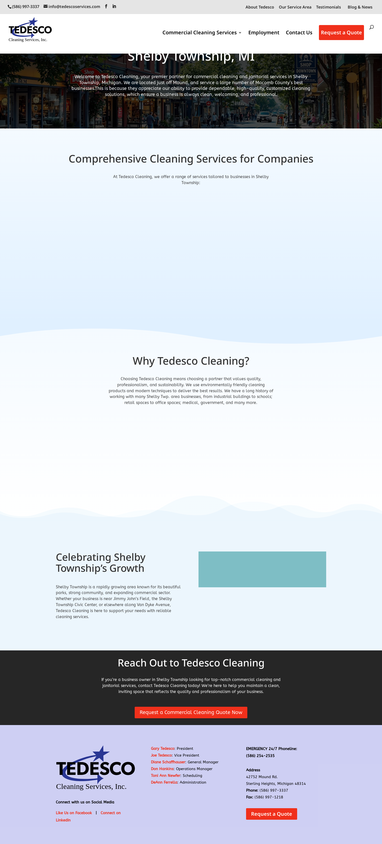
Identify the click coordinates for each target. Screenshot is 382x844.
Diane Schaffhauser (168, 762)
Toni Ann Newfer (165, 775)
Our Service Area (295, 7)
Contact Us (299, 33)
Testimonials (328, 7)
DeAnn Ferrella (164, 782)
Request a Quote (341, 32)
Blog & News (360, 7)
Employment (263, 33)
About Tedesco (260, 7)
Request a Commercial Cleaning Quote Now (191, 712)
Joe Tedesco (161, 755)
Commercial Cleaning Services (199, 33)
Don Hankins (162, 769)
